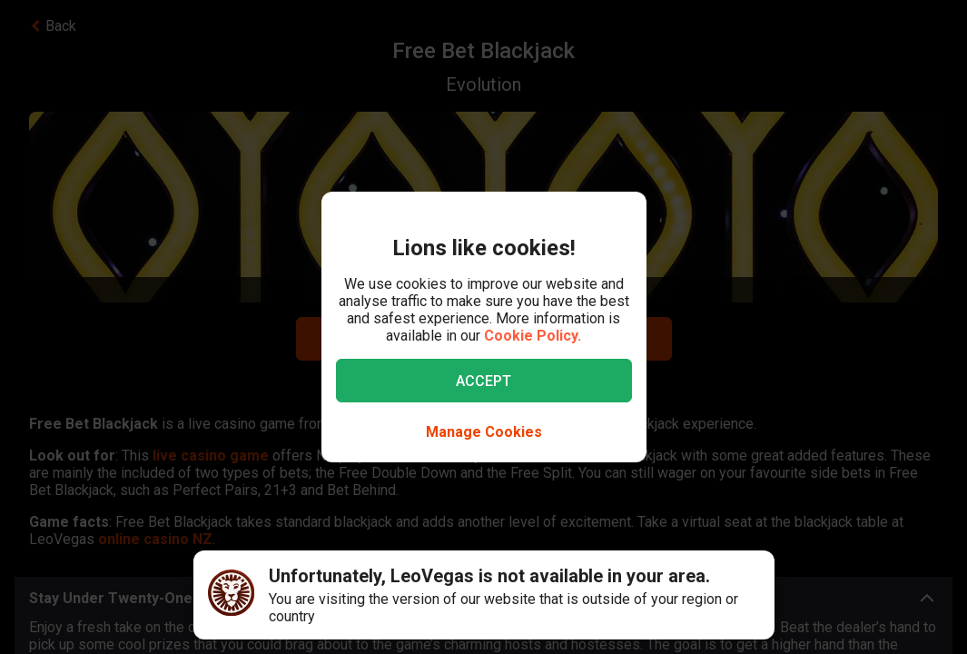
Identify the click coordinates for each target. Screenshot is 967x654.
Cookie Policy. (532, 335)
